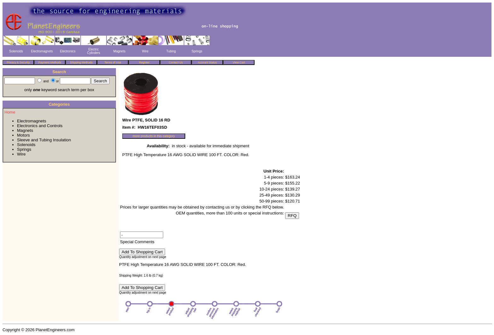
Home (9, 112)
